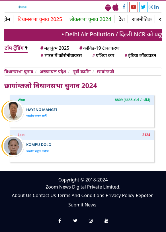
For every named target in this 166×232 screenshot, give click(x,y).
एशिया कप (102, 55)
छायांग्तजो (105, 71)
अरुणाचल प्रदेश (53, 71)
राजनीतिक (142, 19)
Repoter (144, 195)
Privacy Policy (120, 195)
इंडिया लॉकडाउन (140, 55)
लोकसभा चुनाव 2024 (90, 19)
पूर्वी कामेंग (82, 71)
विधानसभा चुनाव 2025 (40, 19)
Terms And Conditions (80, 195)
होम (6, 19)
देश (121, 19)
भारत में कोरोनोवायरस (61, 55)
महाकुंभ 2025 (54, 48)
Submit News (82, 205)
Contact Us (44, 195)
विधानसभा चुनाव (18, 71)
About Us (21, 195)
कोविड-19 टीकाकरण (99, 48)
